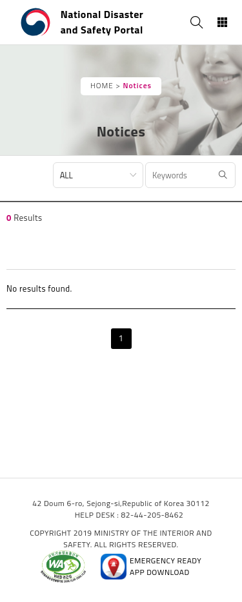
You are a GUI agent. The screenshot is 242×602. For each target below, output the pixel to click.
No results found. (39, 288)
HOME (102, 85)
